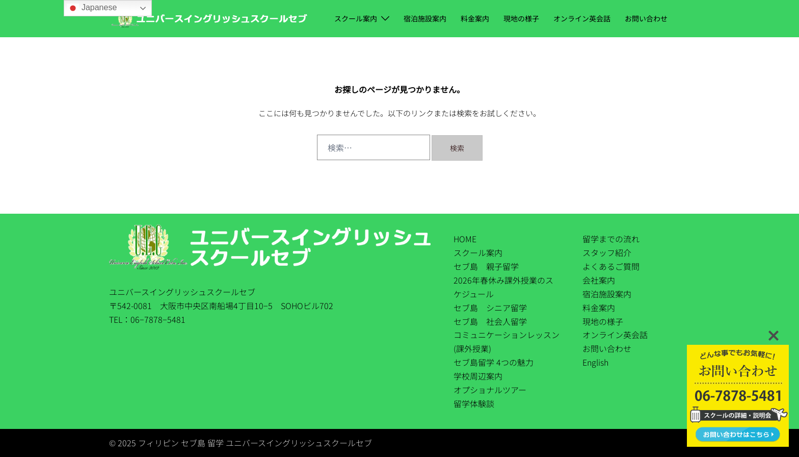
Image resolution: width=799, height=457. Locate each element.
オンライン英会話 (581, 18)
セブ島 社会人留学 (490, 321)
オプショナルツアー (490, 390)
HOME (465, 239)
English (595, 362)
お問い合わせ (646, 18)
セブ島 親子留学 (486, 266)
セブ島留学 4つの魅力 (494, 362)
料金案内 (475, 18)
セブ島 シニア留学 (490, 307)
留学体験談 (474, 403)
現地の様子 (521, 18)
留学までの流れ (611, 239)
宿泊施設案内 (425, 18)
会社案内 (598, 280)
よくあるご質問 (611, 266)
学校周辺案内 (478, 376)
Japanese (92, 8)
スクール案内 (355, 18)
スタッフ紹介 (606, 252)
